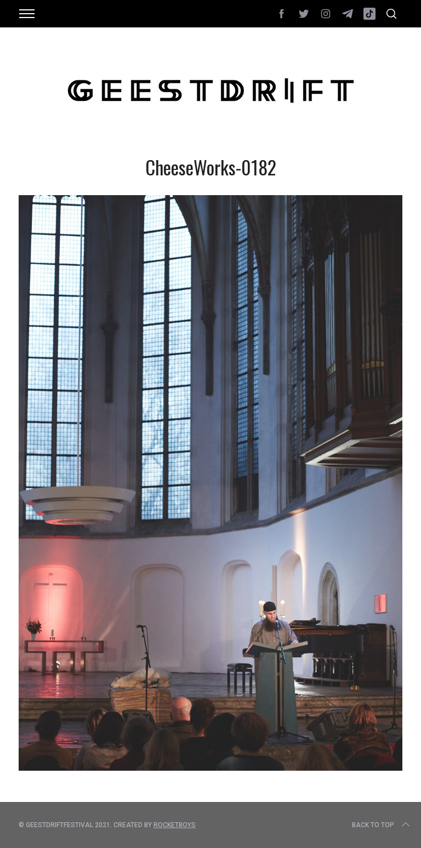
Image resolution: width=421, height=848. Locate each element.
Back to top (382, 825)
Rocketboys (174, 825)
